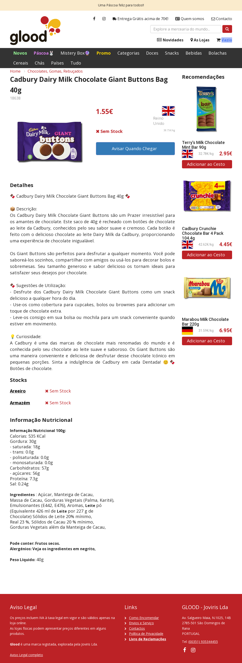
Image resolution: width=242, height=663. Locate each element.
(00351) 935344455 (203, 641)
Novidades (170, 40)
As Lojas (199, 40)
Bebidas (194, 53)
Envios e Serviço (141, 623)
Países (57, 63)
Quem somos (189, 19)
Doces (152, 53)
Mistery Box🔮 (75, 53)
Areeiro (18, 395)
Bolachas (217, 53)
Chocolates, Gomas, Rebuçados (55, 76)
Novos (20, 53)
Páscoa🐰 (44, 53)
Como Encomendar (144, 617)
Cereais (20, 63)
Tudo (75, 63)
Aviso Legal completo (26, 655)
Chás (39, 63)
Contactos (137, 628)
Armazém (20, 407)
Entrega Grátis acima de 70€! (140, 19)
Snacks (172, 53)
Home (15, 76)
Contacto (221, 19)
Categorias (128, 53)
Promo (103, 53)
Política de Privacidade (146, 633)
